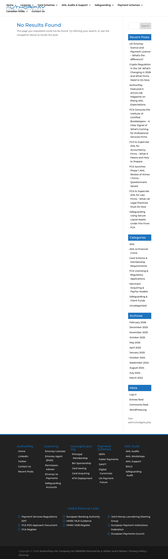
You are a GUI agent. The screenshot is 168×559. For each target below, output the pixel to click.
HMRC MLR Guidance (78, 520)
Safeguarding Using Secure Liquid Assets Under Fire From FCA (139, 219)
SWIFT (102, 464)
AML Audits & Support (75, 5)
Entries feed (136, 399)
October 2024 (137, 357)
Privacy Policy (137, 551)
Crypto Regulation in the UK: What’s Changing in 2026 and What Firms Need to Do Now (140, 72)
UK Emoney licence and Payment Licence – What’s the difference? (140, 51)
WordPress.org (138, 409)
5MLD (129, 466)
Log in (133, 394)
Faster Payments (108, 459)
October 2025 (137, 337)
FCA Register (29, 529)
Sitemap (24, 555)
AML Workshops (135, 456)
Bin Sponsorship (81, 463)
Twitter (22, 461)
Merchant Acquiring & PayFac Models (138, 287)
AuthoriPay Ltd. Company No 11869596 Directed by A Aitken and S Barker (83, 551)
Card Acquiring (80, 473)
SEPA (102, 454)
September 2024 (139, 362)
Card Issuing (79, 468)
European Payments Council (127, 533)
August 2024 (136, 367)
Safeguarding (103, 5)
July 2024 (134, 372)
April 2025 (135, 347)
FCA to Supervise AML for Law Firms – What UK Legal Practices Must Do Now (139, 199)
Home (10, 5)
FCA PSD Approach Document (39, 525)
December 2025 (138, 327)
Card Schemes (47, 5)
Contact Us (39, 11)
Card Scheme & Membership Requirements (138, 262)
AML (132, 244)
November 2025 (138, 332)
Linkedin (23, 456)
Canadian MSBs (16, 11)
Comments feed (138, 404)
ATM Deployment (82, 478)
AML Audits (132, 451)
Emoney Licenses (55, 451)
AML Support (133, 461)
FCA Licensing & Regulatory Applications (138, 274)
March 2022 (136, 377)
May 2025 (134, 342)
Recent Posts (25, 471)
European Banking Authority (83, 516)
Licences (26, 5)
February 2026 (137, 322)
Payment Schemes (129, 5)
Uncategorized (138, 305)
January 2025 (137, 352)
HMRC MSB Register (78, 525)
